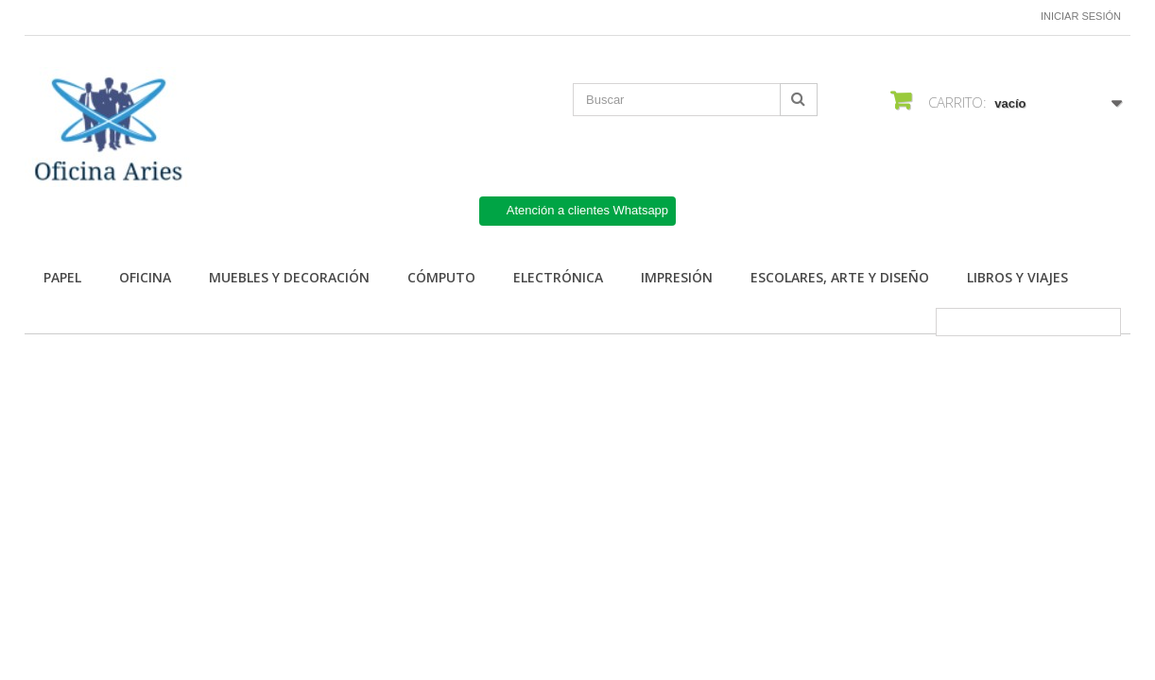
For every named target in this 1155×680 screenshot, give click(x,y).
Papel (62, 277)
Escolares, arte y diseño (839, 277)
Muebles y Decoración (289, 277)
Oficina (145, 277)
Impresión (677, 277)
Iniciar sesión (1081, 16)
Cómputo (441, 277)
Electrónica (558, 277)
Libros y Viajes (1017, 277)
